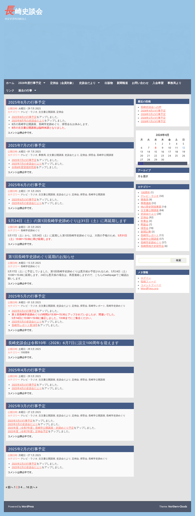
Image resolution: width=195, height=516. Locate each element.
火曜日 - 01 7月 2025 (31, 151)
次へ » (33, 487)
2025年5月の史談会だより (28, 320)
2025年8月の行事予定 (29, 102)
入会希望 (158, 83)
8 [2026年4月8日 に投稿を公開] (154, 147)
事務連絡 (144, 203)
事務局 (43, 154)
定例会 (60, 111)
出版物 (109, 83)
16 (27, 487)
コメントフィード (149, 285)
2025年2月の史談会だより (28, 466)
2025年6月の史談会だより (28, 202)
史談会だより (87, 83)
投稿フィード (147, 281)
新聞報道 (122, 83)
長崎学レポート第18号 (26, 323)
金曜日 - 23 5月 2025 (31, 226)
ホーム (10, 83)
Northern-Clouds (177, 506)
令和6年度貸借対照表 (25, 166)
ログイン (144, 277)
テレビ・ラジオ (31, 111)
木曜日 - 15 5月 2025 (31, 262)
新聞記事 (144, 231)
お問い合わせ (140, 83)
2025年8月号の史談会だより (29, 119)
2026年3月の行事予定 (151, 114)
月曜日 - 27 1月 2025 (31, 454)
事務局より (174, 83)
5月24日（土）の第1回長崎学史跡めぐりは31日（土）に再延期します (68, 220)
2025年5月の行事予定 (29, 296)
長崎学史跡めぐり (32, 229)
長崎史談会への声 (149, 107)
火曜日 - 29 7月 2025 (31, 108)
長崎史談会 (23, 10)
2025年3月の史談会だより (24, 423)
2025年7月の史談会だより (28, 162)
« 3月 (139, 163)
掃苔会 (91, 154)
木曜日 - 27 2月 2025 (31, 411)
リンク (10, 90)
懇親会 (143, 224)
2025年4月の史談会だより (28, 387)
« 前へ (9, 487)
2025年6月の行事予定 (29, 184)
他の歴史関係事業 (149, 206)
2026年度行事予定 (29, 83)
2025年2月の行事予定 (29, 449)
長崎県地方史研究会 (150, 246)
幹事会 (143, 220)
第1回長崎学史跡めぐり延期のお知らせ (42, 256)
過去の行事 (25, 90)
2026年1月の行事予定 (151, 121)
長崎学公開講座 (104, 154)
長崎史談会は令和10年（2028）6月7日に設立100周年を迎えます (64, 342)
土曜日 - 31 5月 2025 (31, 190)
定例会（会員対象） (62, 83)
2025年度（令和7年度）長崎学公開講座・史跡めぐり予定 (42, 426)
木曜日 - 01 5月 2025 (31, 302)
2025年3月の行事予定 (29, 405)
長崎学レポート (96, 305)
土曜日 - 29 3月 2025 (31, 348)
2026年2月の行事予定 (151, 117)
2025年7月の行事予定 (29, 145)
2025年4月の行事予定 (29, 370)
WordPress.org (148, 288)
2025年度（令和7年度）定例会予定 (29, 430)
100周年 (27, 351)
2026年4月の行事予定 (151, 110)
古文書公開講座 (48, 111)
